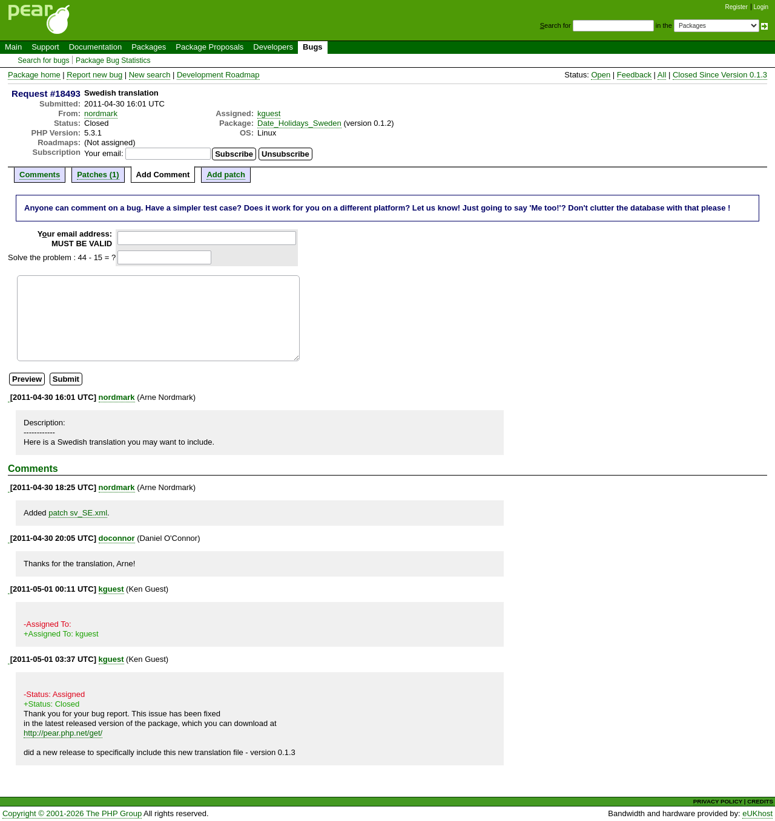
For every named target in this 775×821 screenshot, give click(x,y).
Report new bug (94, 74)
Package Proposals (209, 46)
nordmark (100, 113)
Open (600, 74)
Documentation (95, 46)
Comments (39, 174)
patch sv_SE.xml (77, 512)
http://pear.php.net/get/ (63, 733)
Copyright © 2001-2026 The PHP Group (72, 813)
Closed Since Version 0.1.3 (720, 74)
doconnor (117, 538)
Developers (273, 46)
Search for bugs (43, 60)
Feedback (634, 74)
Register (736, 7)
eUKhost (757, 813)
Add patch (225, 174)
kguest (268, 113)
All (662, 74)
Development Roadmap (218, 74)
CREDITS (760, 801)
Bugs (313, 46)
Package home (34, 74)
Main (13, 46)
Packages (148, 46)
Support (45, 46)
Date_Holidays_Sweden (299, 123)
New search (150, 74)
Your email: (104, 153)
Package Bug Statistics (113, 60)
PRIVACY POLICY (717, 801)
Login (761, 7)
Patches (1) (98, 174)
